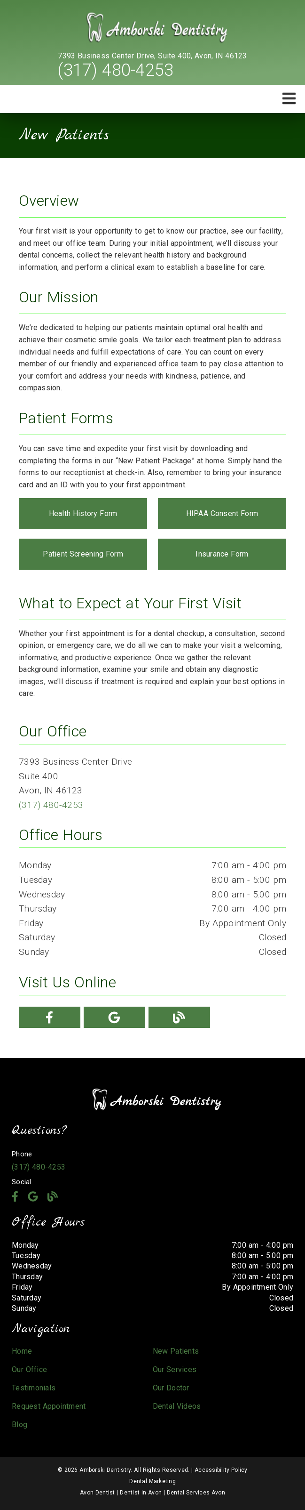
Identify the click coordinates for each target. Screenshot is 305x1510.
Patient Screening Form (83, 553)
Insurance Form (222, 553)
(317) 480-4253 (115, 70)
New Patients (176, 1351)
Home (22, 1351)
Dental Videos (177, 1406)
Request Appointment (49, 1406)
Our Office (29, 1369)
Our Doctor (171, 1387)
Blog (19, 1424)
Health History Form (83, 513)
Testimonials (33, 1387)
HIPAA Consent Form (222, 513)
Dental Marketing (152, 1481)
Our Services (175, 1369)
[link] (153, 28)
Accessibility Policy (221, 1470)
